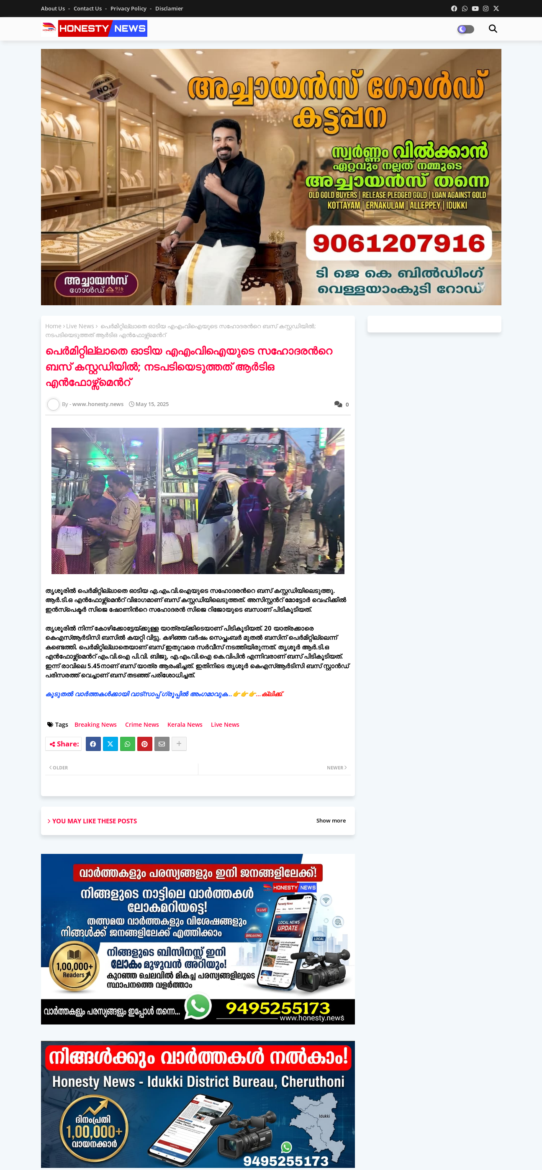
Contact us (88, 8)
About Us (53, 8)
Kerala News (185, 724)
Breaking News (95, 724)
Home (53, 326)
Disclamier (169, 8)
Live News (80, 326)
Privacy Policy (129, 8)
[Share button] (179, 744)
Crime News (142, 724)
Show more (331, 820)
